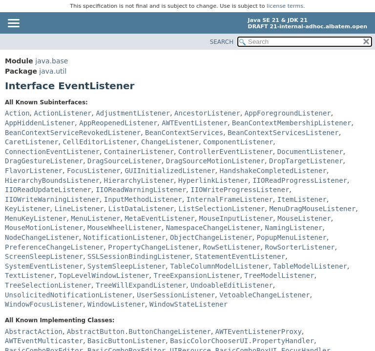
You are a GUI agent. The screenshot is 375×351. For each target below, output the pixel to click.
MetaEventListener (159, 218)
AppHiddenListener (40, 123)
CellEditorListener (99, 142)
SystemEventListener (44, 266)
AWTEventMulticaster (44, 341)
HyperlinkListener (213, 180)
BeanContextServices (184, 132)
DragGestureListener (44, 161)
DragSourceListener (124, 161)
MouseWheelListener (124, 228)
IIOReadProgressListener (299, 180)
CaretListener (32, 142)
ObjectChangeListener (211, 237)
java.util (52, 71)
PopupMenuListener (292, 237)
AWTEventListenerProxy (258, 331)
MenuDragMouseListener (312, 209)
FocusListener (94, 171)
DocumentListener (310, 152)
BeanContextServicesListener (283, 132)
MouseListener (304, 218)
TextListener (29, 275)
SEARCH (222, 42)
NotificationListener (124, 237)
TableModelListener (310, 266)
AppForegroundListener (288, 113)
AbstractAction (33, 331)
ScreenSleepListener (44, 256)
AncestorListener (207, 113)
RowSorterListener (299, 247)
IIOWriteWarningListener (52, 199)
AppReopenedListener (118, 123)
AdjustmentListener (133, 113)
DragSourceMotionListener (215, 161)
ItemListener (302, 199)
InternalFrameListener (230, 199)
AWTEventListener (195, 123)
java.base (51, 61)
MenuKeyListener (35, 218)
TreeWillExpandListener (141, 285)
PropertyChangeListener (153, 247)
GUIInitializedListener (170, 171)
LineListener (79, 209)
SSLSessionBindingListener (138, 256)
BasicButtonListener (126, 341)
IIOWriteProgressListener (239, 190)
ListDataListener (141, 209)
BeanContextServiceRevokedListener (73, 132)
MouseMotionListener (44, 228)
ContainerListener (139, 152)
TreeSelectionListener (48, 285)
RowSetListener (232, 247)
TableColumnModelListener (219, 266)
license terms (285, 6)
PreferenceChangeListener (54, 247)
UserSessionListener (176, 295)
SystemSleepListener (126, 266)
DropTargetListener (306, 161)
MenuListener (95, 218)
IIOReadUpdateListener (48, 190)
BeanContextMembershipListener (291, 123)
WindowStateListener (188, 304)
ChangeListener (170, 142)
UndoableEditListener (231, 285)
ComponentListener (238, 142)
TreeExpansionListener (196, 275)
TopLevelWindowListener (104, 275)
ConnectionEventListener (52, 152)
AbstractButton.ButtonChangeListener (139, 331)
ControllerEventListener (225, 152)
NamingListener (293, 228)
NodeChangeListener (42, 237)
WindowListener (116, 304)
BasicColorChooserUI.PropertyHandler (242, 341)
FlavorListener (33, 171)
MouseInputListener (236, 218)
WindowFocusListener (44, 304)
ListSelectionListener (221, 209)
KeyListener (27, 209)
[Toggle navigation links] (13, 24)
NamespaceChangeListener (213, 228)
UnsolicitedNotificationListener (68, 295)
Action (17, 113)
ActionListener (62, 113)
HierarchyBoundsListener (52, 180)
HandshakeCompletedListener (273, 171)
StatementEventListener (240, 256)
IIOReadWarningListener (141, 190)
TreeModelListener (279, 275)
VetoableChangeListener (264, 295)
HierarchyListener (139, 180)
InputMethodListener (143, 199)
